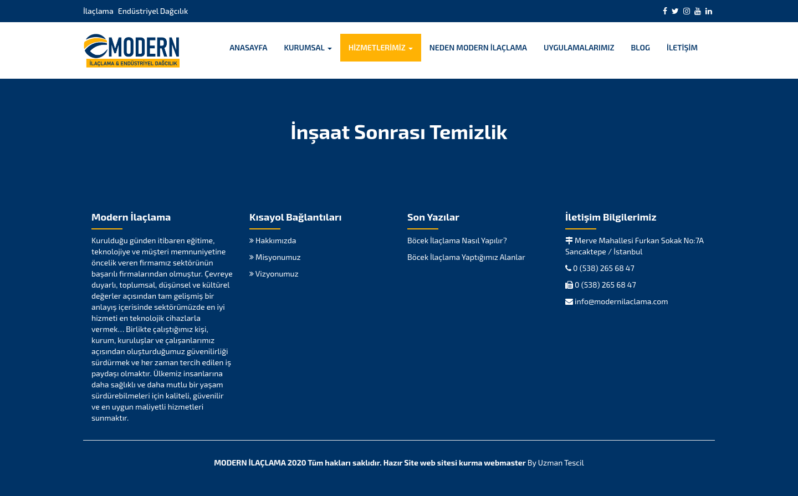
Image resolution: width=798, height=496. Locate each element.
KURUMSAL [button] (307, 47)
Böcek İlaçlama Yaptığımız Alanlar (466, 257)
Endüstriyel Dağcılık (153, 11)
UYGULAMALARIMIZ (579, 47)
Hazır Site (400, 462)
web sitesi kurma (451, 462)
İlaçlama (98, 11)
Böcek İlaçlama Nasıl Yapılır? (457, 240)
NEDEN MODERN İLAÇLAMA (478, 47)
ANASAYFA (248, 47)
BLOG (641, 47)
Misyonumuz (275, 257)
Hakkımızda (272, 240)
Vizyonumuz (274, 273)
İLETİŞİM (682, 47)
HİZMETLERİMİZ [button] (381, 47)
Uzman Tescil (561, 462)
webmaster (504, 462)
